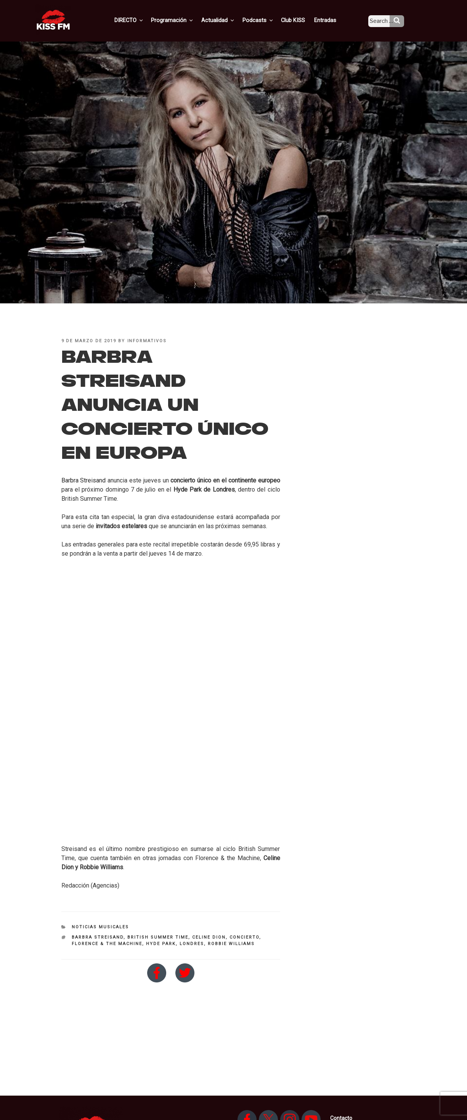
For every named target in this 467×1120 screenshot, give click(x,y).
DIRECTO (141, 20)
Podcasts (266, 20)
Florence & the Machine (107, 943)
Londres (192, 943)
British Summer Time (157, 937)
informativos (147, 340)
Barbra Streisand (83, 480)
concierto (244, 937)
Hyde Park (161, 943)
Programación (184, 20)
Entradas (331, 20)
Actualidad (228, 20)
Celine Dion (209, 937)
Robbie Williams (231, 943)
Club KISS (299, 20)
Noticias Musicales (100, 927)
